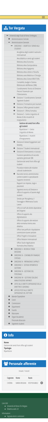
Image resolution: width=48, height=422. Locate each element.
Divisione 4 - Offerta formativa (27, 110)
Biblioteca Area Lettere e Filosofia (28, 72)
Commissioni (16, 303)
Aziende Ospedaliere (18, 296)
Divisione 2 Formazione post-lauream (29, 104)
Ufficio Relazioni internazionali (27, 239)
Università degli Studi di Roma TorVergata (23, 35)
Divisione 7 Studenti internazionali (28, 148)
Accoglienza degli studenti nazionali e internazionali (29, 53)
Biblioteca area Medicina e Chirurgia (29, 75)
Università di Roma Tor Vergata (17, 406)
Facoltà (14, 310)
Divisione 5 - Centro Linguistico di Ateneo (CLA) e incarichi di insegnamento (28, 117)
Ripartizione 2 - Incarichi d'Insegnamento (27, 137)
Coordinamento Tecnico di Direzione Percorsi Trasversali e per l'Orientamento (29, 91)
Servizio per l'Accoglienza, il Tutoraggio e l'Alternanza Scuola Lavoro (27, 201)
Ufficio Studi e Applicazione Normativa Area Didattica (26, 244)
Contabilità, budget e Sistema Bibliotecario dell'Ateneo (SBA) (27, 83)
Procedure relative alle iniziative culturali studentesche (27, 169)
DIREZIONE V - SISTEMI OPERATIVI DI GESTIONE (26, 266)
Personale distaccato (18, 320)
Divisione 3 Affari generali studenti (28, 107)
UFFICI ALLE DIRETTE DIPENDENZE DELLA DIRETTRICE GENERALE (27, 285)
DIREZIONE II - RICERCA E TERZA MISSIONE (24, 250)
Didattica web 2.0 (12, 409)
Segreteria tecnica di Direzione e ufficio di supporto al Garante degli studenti (28, 192)
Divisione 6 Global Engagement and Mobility (28, 143)
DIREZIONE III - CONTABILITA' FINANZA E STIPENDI (27, 256)
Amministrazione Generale (20, 42)
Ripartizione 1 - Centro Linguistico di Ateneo (26, 131)
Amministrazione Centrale (20, 39)
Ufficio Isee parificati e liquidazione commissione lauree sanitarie (28, 231)
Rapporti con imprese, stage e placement (26, 184)
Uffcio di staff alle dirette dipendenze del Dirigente (29, 209)
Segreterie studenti (18, 323)
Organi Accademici (18, 316)
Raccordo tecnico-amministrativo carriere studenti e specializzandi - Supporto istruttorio (28, 177)
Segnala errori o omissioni (15, 416)
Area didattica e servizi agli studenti (28, 58)
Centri (14, 299)
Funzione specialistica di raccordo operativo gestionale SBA (28, 156)
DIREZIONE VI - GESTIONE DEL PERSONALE (24, 272)
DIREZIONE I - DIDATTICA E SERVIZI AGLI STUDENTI (27, 47)
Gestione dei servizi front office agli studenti (28, 163)
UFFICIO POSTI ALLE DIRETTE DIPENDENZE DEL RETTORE (23, 291)
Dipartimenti (16, 306)
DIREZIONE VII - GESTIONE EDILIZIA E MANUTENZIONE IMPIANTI (26, 279)
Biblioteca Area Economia (25, 61)
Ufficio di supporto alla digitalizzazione (24, 215)
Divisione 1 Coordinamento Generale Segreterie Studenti (29, 99)
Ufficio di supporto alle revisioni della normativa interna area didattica (27, 223)
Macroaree (15, 313)
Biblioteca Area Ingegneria (25, 68)
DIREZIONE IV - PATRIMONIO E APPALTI (26, 261)
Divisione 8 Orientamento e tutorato (29, 151)
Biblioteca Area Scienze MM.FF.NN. (28, 78)
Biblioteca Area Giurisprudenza (27, 65)
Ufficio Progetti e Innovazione (26, 236)
